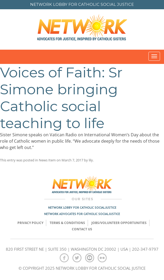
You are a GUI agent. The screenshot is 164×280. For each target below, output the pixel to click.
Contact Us (82, 229)
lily (91, 160)
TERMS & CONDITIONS (67, 223)
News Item (47, 160)
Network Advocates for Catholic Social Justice (82, 214)
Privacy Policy (30, 223)
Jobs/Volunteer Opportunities (119, 223)
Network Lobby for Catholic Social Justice (82, 207)
